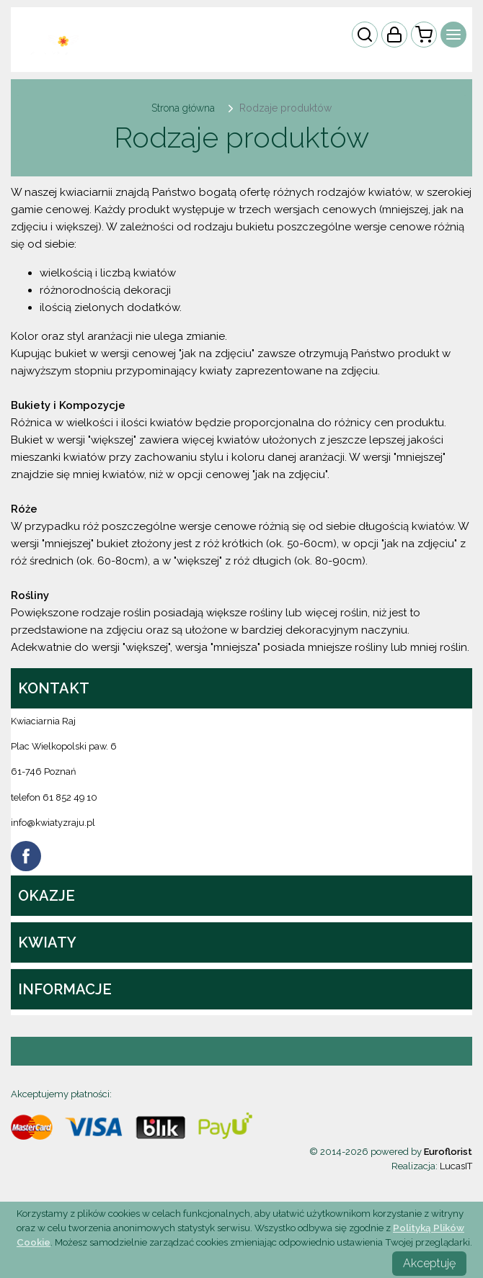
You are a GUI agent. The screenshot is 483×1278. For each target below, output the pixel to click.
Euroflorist (448, 1151)
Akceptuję (429, 1263)
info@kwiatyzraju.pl (53, 822)
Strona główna (183, 108)
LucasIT (456, 1166)
